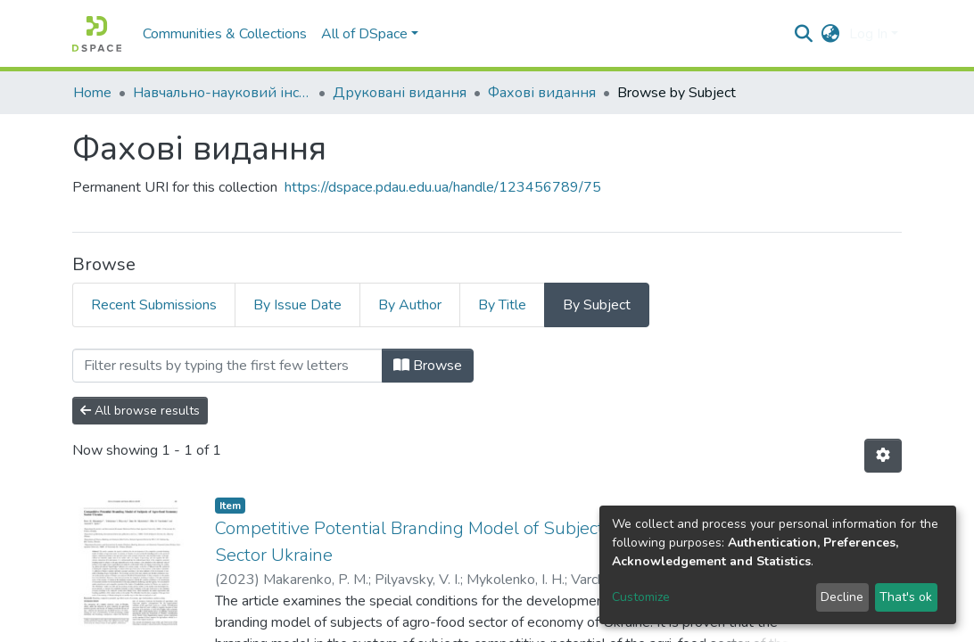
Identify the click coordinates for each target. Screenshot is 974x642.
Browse (427, 365)
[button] (831, 34)
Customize (641, 596)
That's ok (905, 596)
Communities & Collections (225, 34)
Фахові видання (542, 93)
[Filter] (227, 366)
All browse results (140, 410)
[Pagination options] (883, 456)
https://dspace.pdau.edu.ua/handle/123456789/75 (443, 187)
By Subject (597, 305)
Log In (868, 34)
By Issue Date (297, 305)
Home (92, 93)
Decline (842, 596)
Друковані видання (399, 93)
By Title (502, 305)
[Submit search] (804, 33)
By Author (410, 305)
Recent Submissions (154, 305)
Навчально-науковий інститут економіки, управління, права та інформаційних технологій (222, 93)
